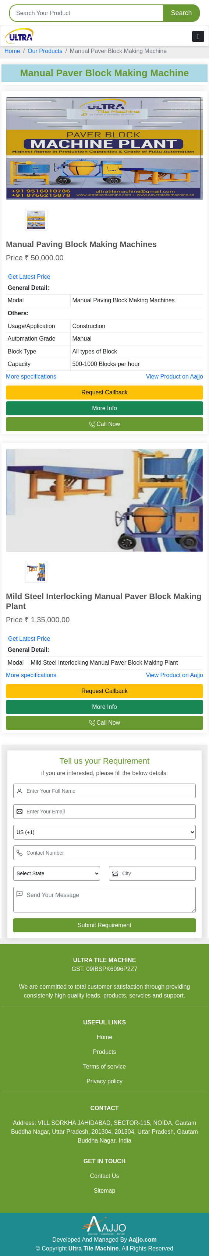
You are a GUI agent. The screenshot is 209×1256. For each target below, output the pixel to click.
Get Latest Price (29, 277)
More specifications (31, 376)
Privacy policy (104, 1081)
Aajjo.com (142, 1239)
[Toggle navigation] (198, 36)
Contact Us (104, 1176)
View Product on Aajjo (174, 376)
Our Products (45, 51)
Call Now (104, 424)
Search (181, 13)
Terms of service (104, 1066)
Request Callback (104, 392)
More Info (104, 408)
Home (12, 51)
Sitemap (105, 1191)
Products (104, 1052)
